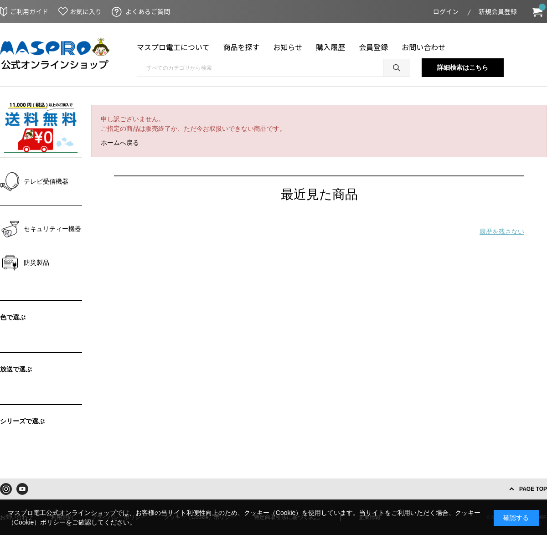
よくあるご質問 (147, 11)
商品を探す (241, 46)
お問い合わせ (423, 46)
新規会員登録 (498, 11)
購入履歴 (330, 46)
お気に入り (86, 11)
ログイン (446, 11)
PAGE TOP (533, 489)
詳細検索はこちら (462, 67)
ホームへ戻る (120, 142)
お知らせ (288, 46)
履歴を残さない (502, 231)
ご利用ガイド (29, 11)
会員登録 (373, 46)
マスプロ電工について (173, 46)
